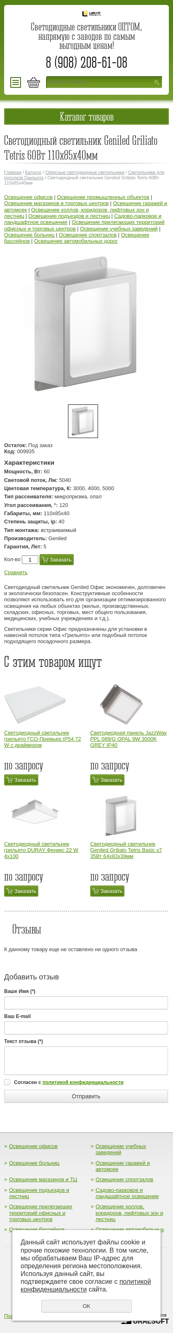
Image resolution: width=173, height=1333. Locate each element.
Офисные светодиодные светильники (84, 172)
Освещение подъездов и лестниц (69, 216)
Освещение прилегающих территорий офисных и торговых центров (40, 1212)
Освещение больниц (29, 235)
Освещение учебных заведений (119, 229)
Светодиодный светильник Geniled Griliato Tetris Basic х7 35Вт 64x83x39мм (126, 850)
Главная (12, 172)
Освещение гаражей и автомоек (123, 1166)
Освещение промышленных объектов (103, 197)
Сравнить (16, 572)
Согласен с (69, 1082)
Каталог (33, 172)
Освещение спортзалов (88, 235)
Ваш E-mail (17, 1016)
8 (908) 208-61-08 (86, 62)
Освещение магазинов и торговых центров (56, 203)
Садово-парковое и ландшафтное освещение (127, 1193)
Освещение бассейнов (37, 1229)
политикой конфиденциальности (83, 1082)
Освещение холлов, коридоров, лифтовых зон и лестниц (129, 1212)
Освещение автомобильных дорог (76, 241)
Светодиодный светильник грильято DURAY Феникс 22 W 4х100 (41, 850)
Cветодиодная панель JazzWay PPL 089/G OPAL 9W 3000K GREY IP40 (128, 739)
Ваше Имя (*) (19, 991)
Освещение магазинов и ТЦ (43, 1179)
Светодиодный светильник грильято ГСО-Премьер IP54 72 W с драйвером (42, 739)
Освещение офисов (28, 197)
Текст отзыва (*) (23, 1041)
